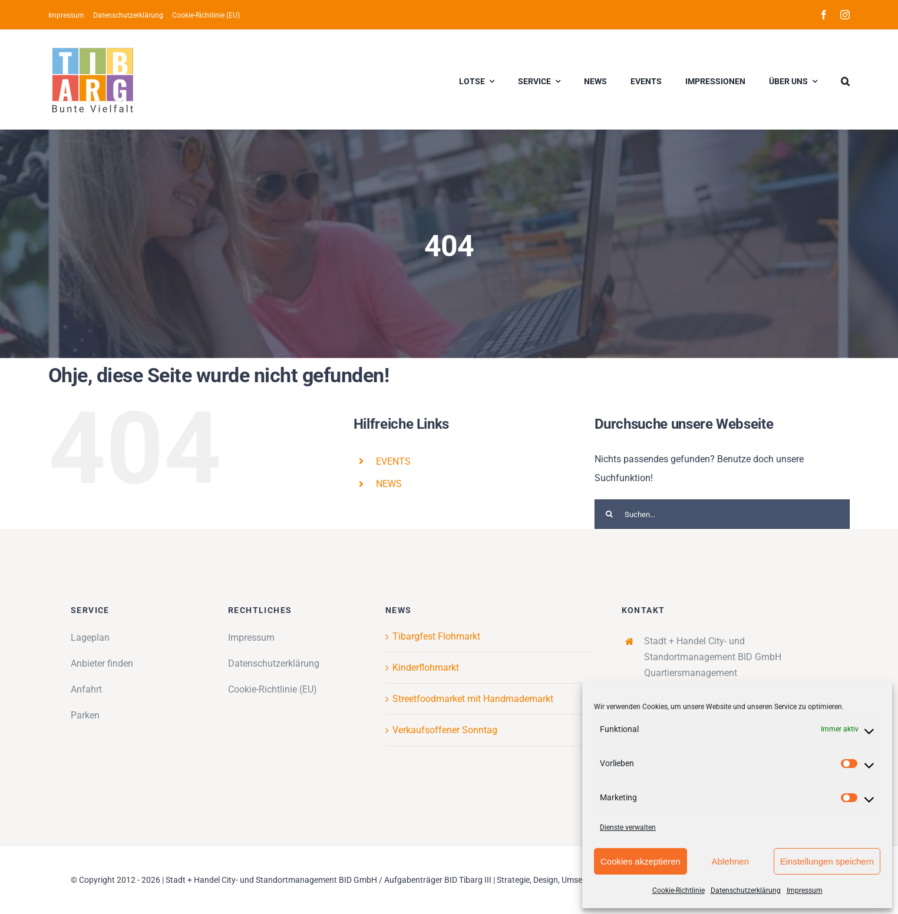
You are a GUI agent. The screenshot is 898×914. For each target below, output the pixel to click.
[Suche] (609, 514)
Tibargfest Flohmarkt (436, 636)
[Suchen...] (722, 514)
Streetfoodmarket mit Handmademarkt (472, 698)
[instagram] (845, 14)
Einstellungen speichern (827, 861)
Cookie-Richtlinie (678, 890)
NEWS (389, 483)
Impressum (805, 890)
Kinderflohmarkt (425, 667)
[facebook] (823, 14)
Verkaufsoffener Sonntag (444, 730)
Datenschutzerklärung (746, 890)
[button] (845, 79)
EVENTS (393, 461)
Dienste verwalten (628, 827)
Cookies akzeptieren (640, 861)
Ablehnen (730, 861)
